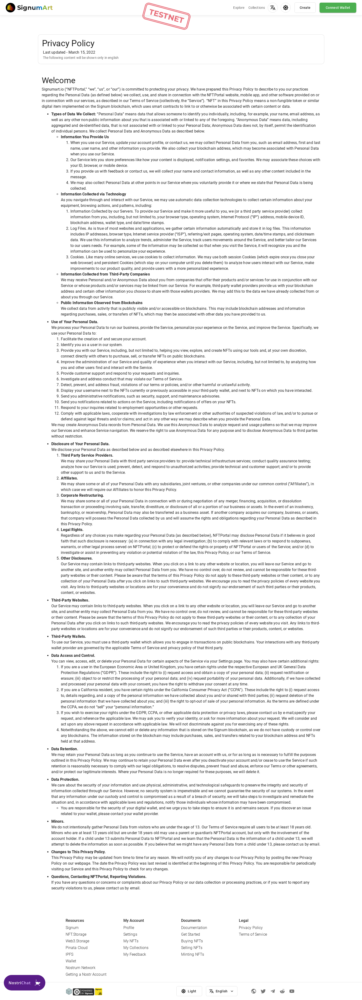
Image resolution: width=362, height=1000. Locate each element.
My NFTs (131, 941)
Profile (128, 927)
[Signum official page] (253, 991)
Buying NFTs (192, 941)
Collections (256, 8)
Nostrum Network (80, 967)
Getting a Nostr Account (86, 974)
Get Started (190, 934)
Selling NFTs (192, 947)
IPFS (69, 954)
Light (189, 991)
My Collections (136, 947)
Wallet (71, 961)
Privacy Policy (251, 927)
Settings (130, 934)
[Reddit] (282, 991)
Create (305, 8)
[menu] (273, 8)
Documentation (194, 927)
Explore (238, 8)
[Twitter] (263, 991)
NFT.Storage (76, 934)
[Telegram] (273, 991)
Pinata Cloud (77, 947)
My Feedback (134, 954)
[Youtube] (292, 991)
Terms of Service (253, 934)
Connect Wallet (338, 8)
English (221, 991)
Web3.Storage (77, 941)
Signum (72, 927)
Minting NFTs (192, 954)
